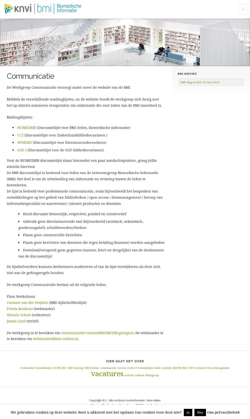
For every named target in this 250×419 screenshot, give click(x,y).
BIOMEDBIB (26, 127)
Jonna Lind (16, 321)
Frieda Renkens (20, 308)
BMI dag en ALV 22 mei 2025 (199, 82)
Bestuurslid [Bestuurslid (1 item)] (27, 368)
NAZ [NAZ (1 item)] (185, 368)
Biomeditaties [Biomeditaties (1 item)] (43, 368)
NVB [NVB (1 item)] (192, 368)
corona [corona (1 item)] (121, 368)
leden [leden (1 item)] (157, 368)
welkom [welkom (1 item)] (139, 375)
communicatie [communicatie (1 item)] (108, 368)
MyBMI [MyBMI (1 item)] (177, 368)
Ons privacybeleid (223, 412)
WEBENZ (24, 142)
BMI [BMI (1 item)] (69, 368)
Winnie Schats (19, 315)
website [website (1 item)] (129, 375)
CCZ (20, 135)
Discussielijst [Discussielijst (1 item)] (145, 368)
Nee (200, 412)
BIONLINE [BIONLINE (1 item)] (59, 368)
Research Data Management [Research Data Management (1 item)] (213, 368)
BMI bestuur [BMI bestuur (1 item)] (91, 368)
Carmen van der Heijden (27, 302)
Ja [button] (188, 412)
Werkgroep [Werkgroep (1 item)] (152, 375)
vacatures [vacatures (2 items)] (107, 373)
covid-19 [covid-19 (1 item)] (132, 368)
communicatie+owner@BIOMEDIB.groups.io (97, 333)
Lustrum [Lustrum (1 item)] (167, 368)
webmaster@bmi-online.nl (55, 338)
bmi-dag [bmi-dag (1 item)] (78, 368)
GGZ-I (22, 150)
